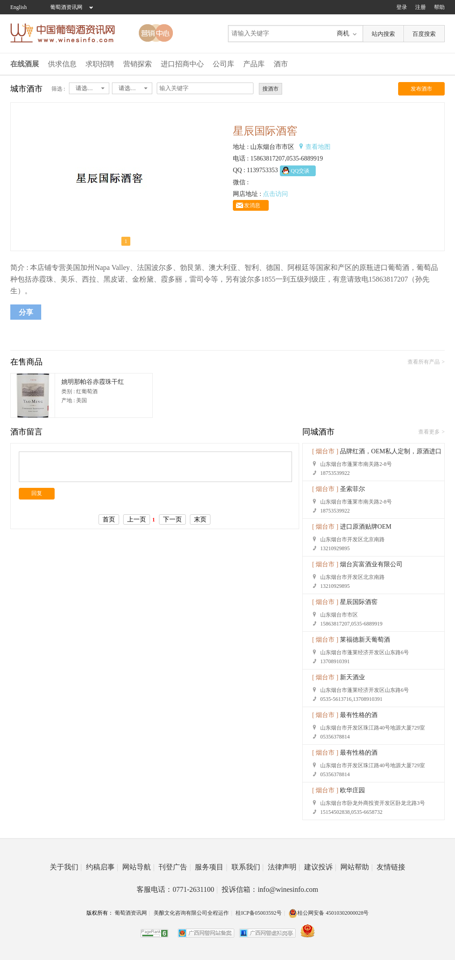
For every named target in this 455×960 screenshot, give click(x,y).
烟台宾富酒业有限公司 (371, 564)
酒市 (281, 64)
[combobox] (89, 88)
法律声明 (284, 867)
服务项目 (211, 867)
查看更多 (429, 432)
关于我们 (66, 867)
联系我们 (248, 867)
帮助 (439, 7)
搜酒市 (270, 89)
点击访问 (275, 194)
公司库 (223, 64)
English (18, 7)
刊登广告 (175, 867)
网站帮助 (356, 867)
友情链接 (391, 867)
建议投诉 (320, 867)
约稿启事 (102, 867)
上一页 (136, 519)
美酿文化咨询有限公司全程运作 (191, 913)
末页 (200, 519)
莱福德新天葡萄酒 (365, 639)
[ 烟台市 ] (325, 451)
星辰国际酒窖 (359, 602)
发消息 (252, 205)
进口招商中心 (182, 64)
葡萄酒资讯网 (66, 7)
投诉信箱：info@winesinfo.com (270, 889)
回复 (36, 493)
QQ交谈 (300, 171)
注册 (420, 7)
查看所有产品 (424, 362)
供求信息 (62, 64)
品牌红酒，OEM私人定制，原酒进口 (391, 451)
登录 (401, 7)
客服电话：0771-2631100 (177, 889)
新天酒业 (352, 677)
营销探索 (137, 64)
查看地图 (318, 146)
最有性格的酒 (359, 715)
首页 (109, 519)
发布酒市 (421, 89)
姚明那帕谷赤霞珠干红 (92, 381)
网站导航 (138, 867)
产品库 (254, 64)
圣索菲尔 (352, 489)
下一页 (172, 519)
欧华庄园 (352, 790)
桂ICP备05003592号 (259, 913)
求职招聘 (100, 64)
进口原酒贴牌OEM (365, 526)
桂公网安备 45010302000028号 (328, 913)
